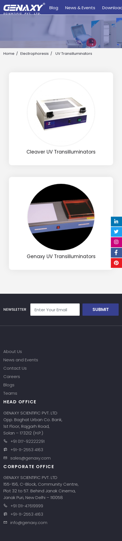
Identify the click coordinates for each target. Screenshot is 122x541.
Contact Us (15, 368)
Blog (53, 8)
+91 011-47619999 (26, 506)
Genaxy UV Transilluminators (61, 256)
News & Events (80, 8)
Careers (11, 376)
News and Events (20, 360)
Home (8, 53)
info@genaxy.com (28, 522)
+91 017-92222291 (27, 441)
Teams (10, 393)
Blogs (8, 385)
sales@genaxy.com (30, 458)
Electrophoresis (34, 53)
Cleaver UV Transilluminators (61, 152)
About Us (12, 351)
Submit (100, 309)
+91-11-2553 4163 (26, 450)
